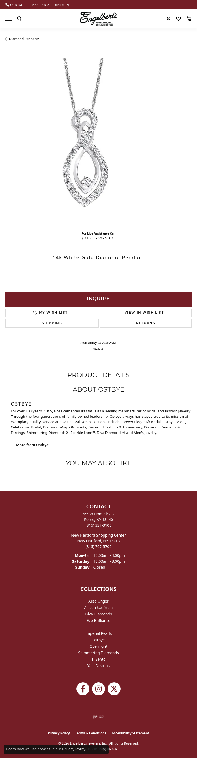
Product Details (98, 375)
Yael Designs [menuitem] (98, 665)
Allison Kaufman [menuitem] (98, 607)
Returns (145, 323)
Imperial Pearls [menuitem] (98, 633)
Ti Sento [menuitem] (99, 659)
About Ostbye (98, 389)
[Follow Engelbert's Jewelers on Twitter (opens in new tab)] (114, 688)
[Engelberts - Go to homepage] (98, 19)
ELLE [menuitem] (98, 626)
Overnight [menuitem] (98, 646)
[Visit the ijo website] (99, 717)
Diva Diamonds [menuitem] (98, 614)
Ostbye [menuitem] (98, 639)
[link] (15, 4)
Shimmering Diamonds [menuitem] (98, 652)
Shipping (52, 323)
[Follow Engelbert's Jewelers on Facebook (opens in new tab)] (82, 688)
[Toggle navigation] (9, 18)
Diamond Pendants (24, 39)
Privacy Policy (59, 733)
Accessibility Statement (130, 733)
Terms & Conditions (90, 733)
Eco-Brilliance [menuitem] (98, 620)
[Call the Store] (99, 525)
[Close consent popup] (104, 749)
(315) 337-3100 (98, 238)
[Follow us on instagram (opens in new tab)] (98, 688)
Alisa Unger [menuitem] (98, 601)
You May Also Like (99, 463)
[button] (19, 19)
